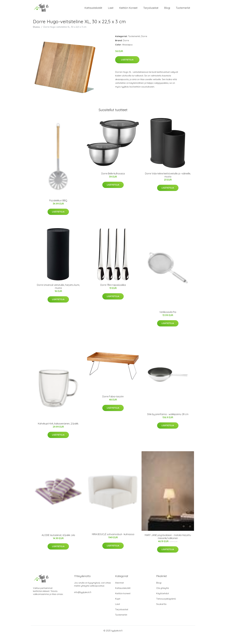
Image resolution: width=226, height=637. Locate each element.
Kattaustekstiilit (93, 8)
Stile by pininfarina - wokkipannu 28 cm (167, 415)
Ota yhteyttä (162, 589)
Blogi (167, 8)
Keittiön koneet (128, 8)
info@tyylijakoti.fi (82, 593)
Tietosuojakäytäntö (166, 600)
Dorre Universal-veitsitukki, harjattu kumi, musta (58, 288)
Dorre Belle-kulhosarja (113, 175)
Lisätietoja (127, 61)
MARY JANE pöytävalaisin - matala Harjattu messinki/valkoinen (168, 538)
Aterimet (119, 584)
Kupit (117, 600)
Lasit (110, 8)
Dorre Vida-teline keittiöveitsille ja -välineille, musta (168, 176)
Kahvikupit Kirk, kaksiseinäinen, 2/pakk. (58, 425)
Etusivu (36, 28)
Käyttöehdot (162, 594)
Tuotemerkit (183, 8)
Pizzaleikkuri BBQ (58, 202)
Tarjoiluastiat (150, 8)
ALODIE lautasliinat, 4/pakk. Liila (58, 536)
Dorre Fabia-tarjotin (113, 398)
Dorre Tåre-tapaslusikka (113, 286)
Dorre (144, 37)
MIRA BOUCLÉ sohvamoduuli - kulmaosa (113, 535)
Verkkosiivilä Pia (167, 313)
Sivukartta (161, 605)
